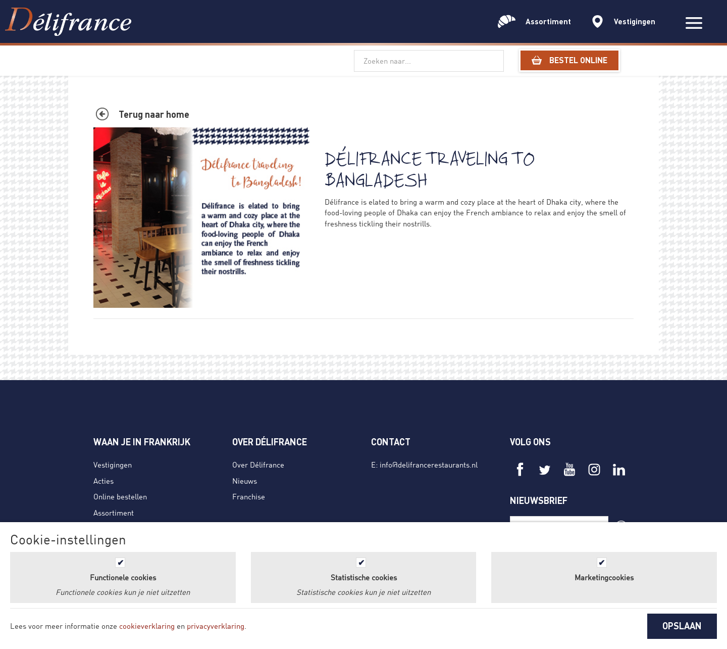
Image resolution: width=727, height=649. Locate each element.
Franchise (248, 496)
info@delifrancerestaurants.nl (429, 464)
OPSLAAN (682, 625)
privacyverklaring (215, 625)
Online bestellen (120, 496)
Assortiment (113, 512)
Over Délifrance (258, 464)
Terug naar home (154, 114)
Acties (103, 480)
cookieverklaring (147, 625)
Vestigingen (112, 464)
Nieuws (244, 480)
